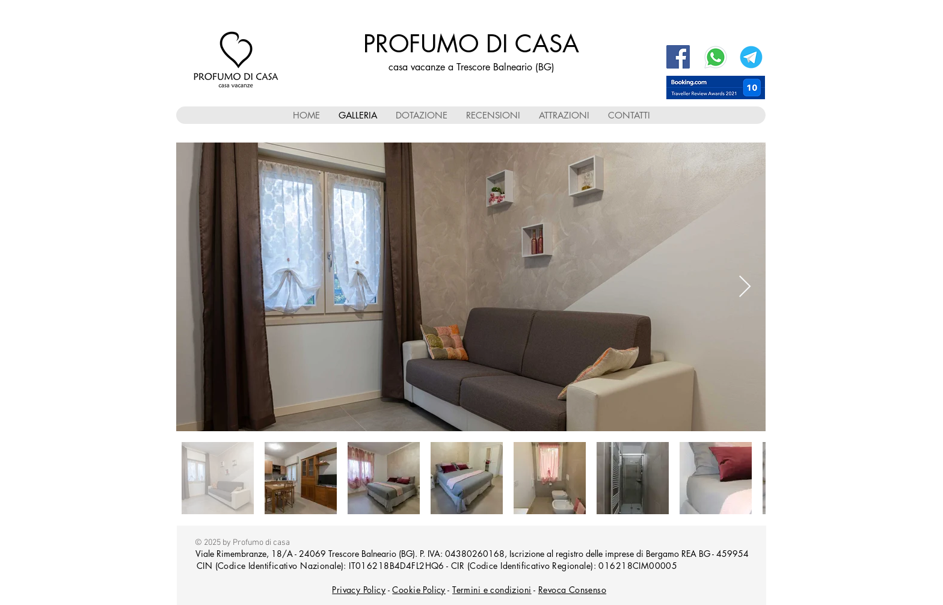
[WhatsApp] (716, 57)
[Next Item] (745, 287)
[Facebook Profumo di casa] (678, 57)
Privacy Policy (358, 589)
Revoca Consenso (572, 589)
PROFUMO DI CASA (471, 44)
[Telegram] (751, 57)
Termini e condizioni (491, 589)
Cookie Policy (418, 589)
